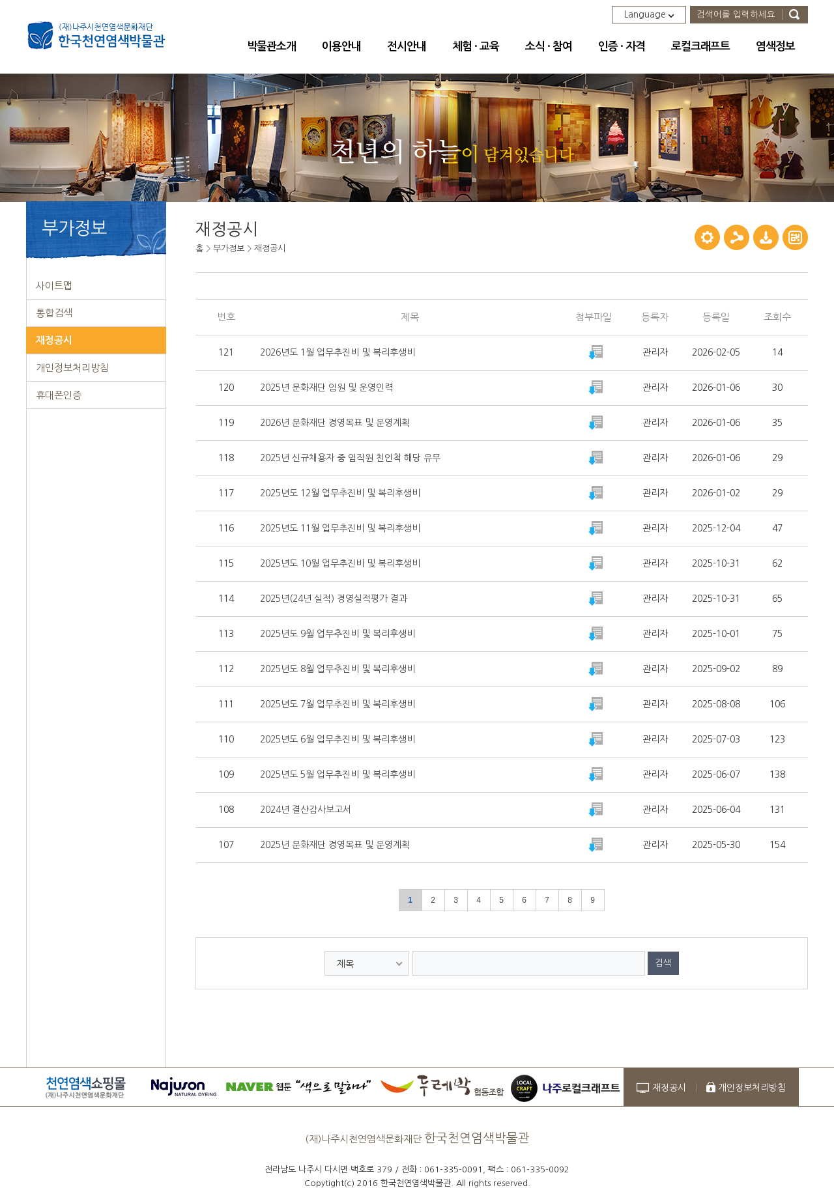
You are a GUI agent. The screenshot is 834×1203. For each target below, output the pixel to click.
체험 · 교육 (475, 46)
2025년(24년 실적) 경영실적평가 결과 (333, 598)
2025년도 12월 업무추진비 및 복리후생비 (340, 493)
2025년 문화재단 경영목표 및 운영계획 (335, 844)
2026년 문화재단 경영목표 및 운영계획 (335, 422)
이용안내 (341, 46)
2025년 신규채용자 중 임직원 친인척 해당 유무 (350, 457)
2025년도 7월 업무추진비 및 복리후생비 (337, 704)
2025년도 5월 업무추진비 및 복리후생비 (337, 774)
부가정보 (228, 248)
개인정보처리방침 (752, 1087)
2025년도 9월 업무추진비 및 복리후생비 (337, 633)
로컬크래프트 (700, 46)
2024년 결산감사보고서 (305, 809)
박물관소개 (271, 46)
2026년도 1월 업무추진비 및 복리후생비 (337, 352)
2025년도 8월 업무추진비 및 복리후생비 (337, 668)
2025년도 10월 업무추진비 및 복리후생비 (340, 563)
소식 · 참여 (548, 46)
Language (649, 14)
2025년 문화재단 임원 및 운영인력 (326, 387)
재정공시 (269, 248)
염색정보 (775, 46)
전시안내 (406, 46)
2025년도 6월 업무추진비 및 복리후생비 (337, 739)
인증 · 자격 (621, 46)
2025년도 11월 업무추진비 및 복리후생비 (340, 528)
